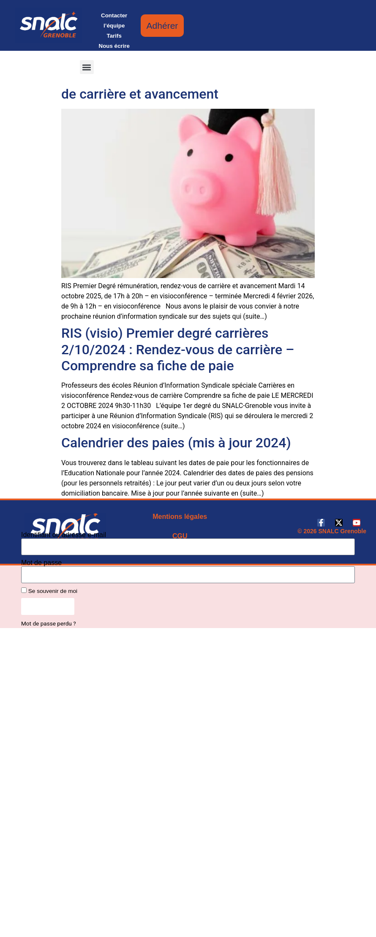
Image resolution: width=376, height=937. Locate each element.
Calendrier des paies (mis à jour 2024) (176, 443)
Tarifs (114, 36)
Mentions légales (180, 516)
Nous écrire (114, 46)
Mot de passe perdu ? (48, 623)
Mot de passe (41, 562)
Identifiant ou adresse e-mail (63, 535)
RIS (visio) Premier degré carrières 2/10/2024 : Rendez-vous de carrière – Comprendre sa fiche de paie (177, 349)
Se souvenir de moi (49, 590)
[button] (87, 67)
